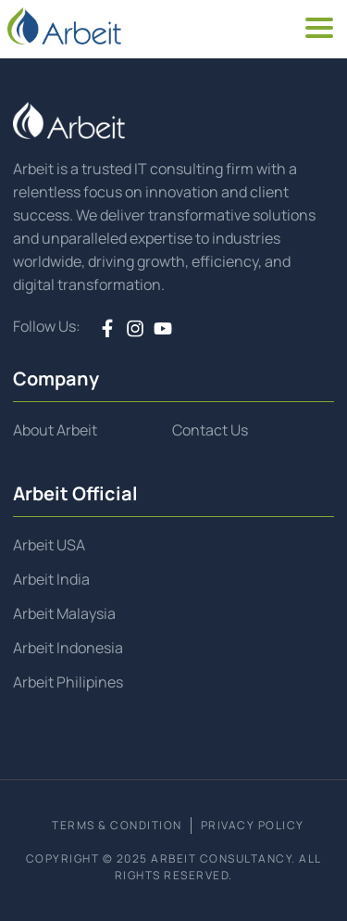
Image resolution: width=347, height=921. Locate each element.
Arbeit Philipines (68, 682)
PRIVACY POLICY (252, 825)
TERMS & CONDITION (117, 825)
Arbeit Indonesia (68, 647)
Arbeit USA (49, 545)
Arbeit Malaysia (64, 613)
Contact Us (210, 430)
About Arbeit (55, 430)
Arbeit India (51, 579)
